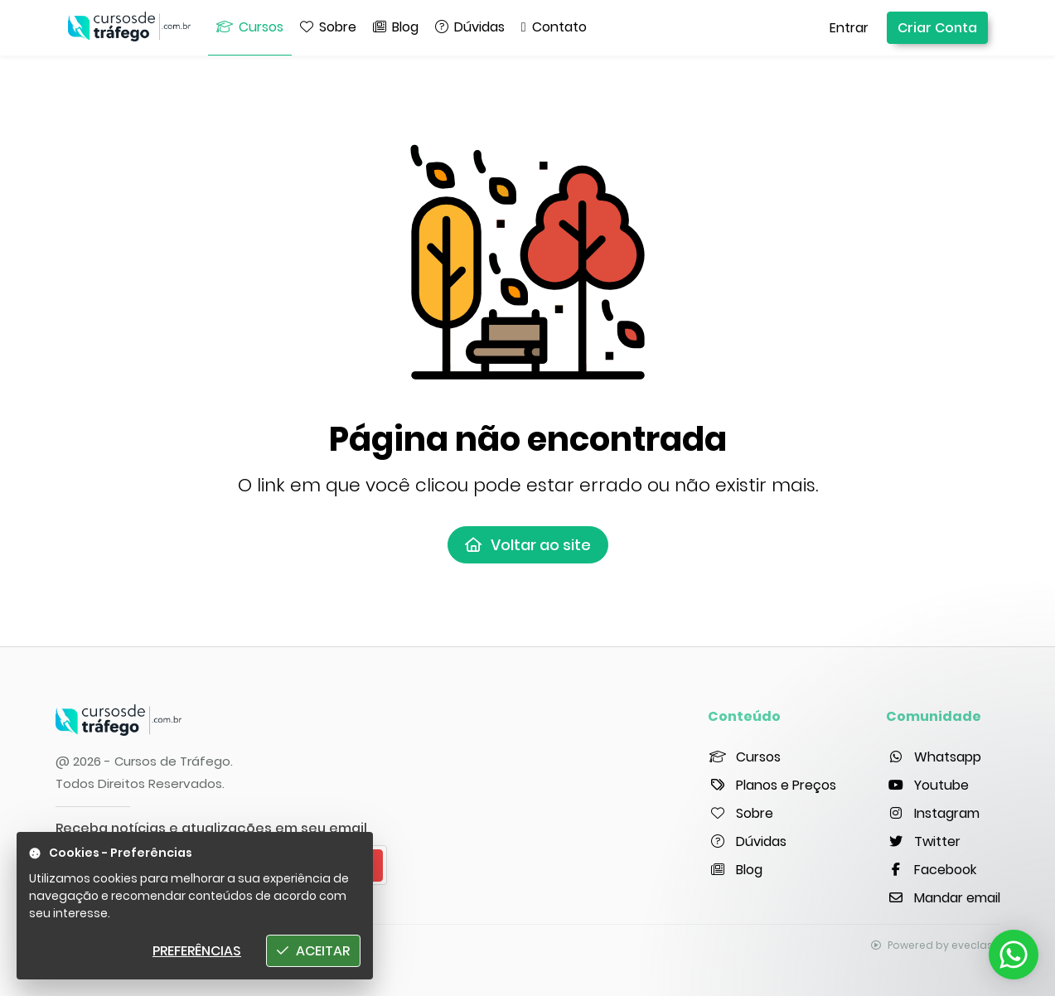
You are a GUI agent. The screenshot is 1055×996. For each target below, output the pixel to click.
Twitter (923, 841)
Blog (735, 869)
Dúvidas (747, 841)
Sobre (740, 813)
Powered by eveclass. (935, 945)
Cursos (744, 756)
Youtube (927, 785)
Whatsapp (933, 756)
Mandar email (943, 897)
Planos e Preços (772, 785)
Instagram (933, 813)
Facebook (931, 869)
